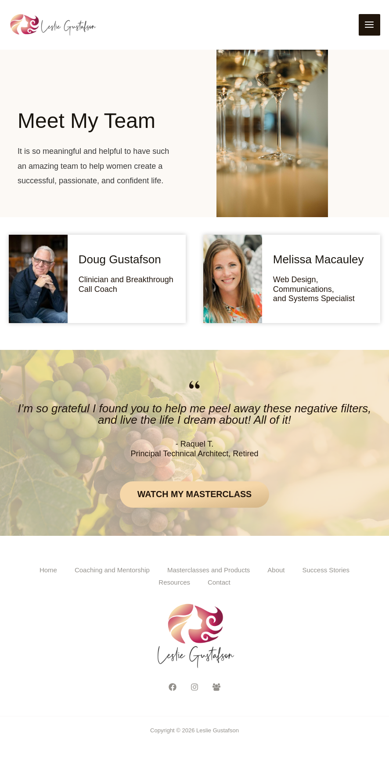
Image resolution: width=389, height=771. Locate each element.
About (276, 571)
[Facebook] (172, 688)
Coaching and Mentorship (112, 571)
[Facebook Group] (216, 688)
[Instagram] (194, 688)
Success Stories (326, 571)
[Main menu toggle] (369, 25)
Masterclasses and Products (208, 571)
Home (48, 571)
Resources (174, 583)
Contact (219, 583)
